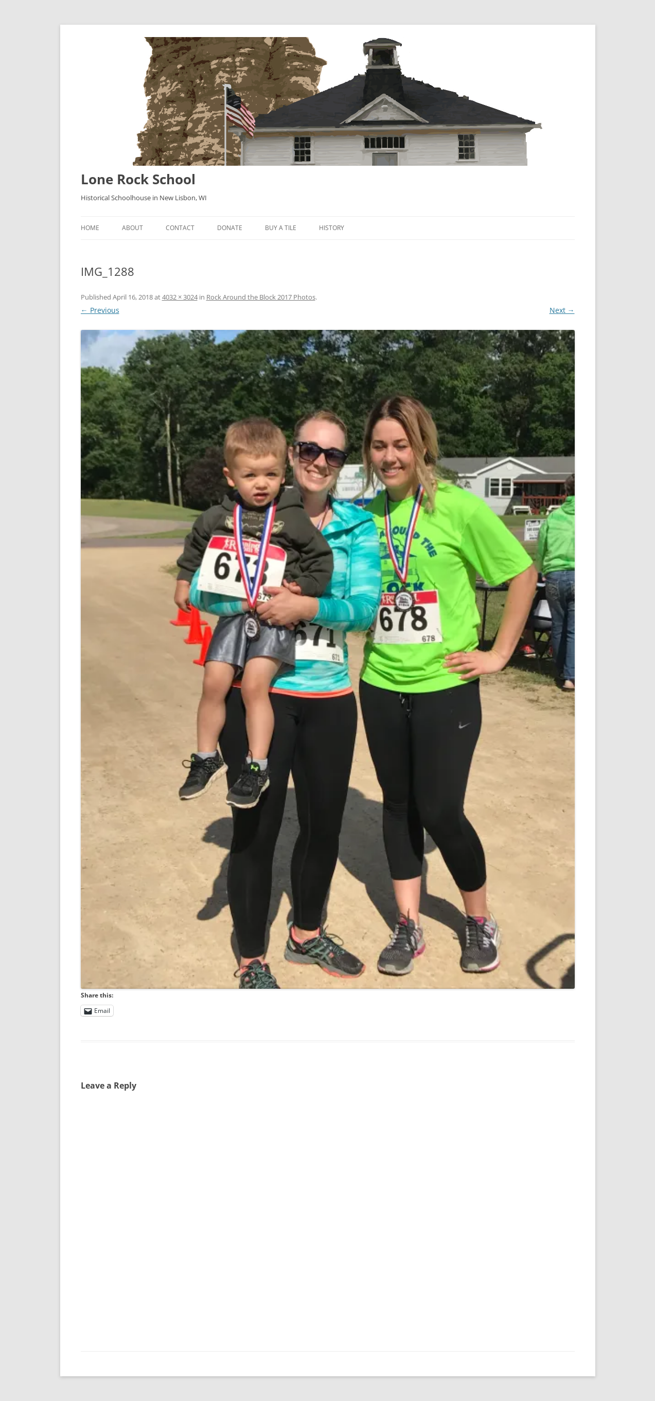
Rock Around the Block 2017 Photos (260, 297)
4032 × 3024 (180, 297)
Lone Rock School (138, 179)
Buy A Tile (280, 227)
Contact (180, 227)
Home (90, 227)
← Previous (100, 310)
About (132, 227)
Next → (562, 310)
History (331, 227)
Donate (229, 227)
